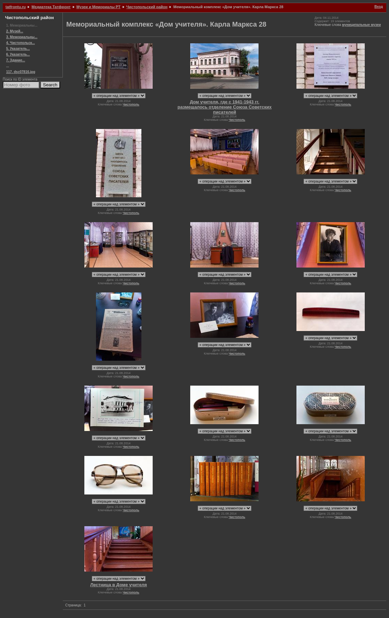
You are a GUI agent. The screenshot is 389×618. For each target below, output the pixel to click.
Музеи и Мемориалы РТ (99, 7)
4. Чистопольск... (20, 43)
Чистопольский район (147, 7)
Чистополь (131, 104)
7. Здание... (15, 60)
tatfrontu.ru (15, 7)
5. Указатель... (18, 49)
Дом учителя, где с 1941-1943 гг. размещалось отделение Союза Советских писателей (225, 107)
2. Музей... (14, 31)
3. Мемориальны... (21, 37)
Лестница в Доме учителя (118, 584)
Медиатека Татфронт (50, 7)
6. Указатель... (18, 54)
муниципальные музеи (361, 25)
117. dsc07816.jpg (20, 72)
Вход (378, 7)
